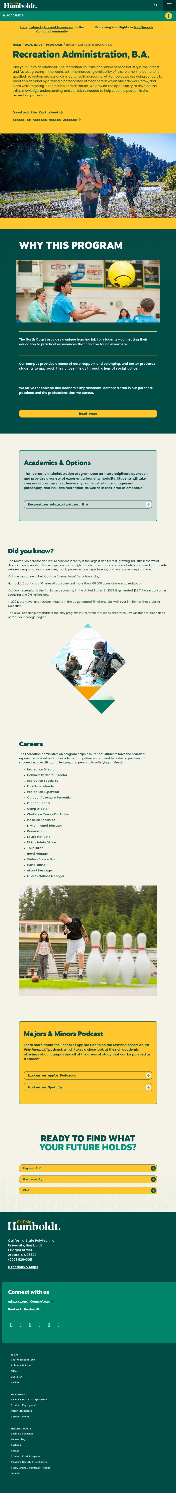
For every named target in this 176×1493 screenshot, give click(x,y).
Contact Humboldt (24, 1309)
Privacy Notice (21, 1365)
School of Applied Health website (45, 120)
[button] (156, 5)
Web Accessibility (23, 1359)
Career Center (20, 1416)
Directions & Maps (23, 1267)
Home (17, 44)
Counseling (18, 1439)
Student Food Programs (25, 1456)
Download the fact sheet (36, 112)
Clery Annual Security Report (30, 1467)
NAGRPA (15, 1382)
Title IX (16, 1376)
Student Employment (23, 1405)
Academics (13, 16)
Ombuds (15, 1473)
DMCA (14, 1371)
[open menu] (169, 5)
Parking (16, 1444)
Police (15, 1450)
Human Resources (21, 1410)
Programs (54, 44)
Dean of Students (22, 1433)
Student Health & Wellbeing (29, 1461)
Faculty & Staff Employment (29, 1399)
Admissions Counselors (29, 1301)
